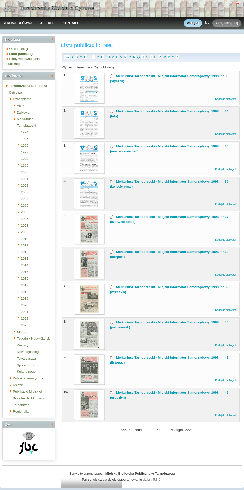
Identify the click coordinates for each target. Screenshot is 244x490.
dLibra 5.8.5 (152, 479)
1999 (24, 165)
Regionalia (21, 411)
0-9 (67, 57)
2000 (24, 172)
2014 (24, 265)
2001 (24, 179)
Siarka (21, 332)
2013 (24, 258)
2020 (24, 305)
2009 (24, 232)
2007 (24, 219)
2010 (24, 239)
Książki (18, 385)
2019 (24, 298)
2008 (24, 225)
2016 (24, 278)
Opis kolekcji (18, 49)
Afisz (20, 106)
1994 (24, 132)
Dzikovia (23, 112)
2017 (24, 285)
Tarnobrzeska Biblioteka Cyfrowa (56, 8)
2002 (24, 185)
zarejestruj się (227, 23)
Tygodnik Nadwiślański (34, 338)
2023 (24, 325)
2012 (24, 252)
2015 (24, 272)
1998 (24, 159)
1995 (24, 139)
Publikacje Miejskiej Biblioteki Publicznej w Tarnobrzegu (29, 398)
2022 (24, 318)
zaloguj (193, 23)
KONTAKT (70, 23)
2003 (24, 192)
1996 (24, 145)
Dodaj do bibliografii (226, 99)
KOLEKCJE (48, 23)
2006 (24, 212)
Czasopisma (22, 99)
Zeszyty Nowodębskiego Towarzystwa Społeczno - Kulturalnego (29, 358)
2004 (24, 199)
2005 (24, 205)
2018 (24, 292)
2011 (24, 245)
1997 (24, 152)
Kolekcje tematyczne (28, 378)
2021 (24, 312)
